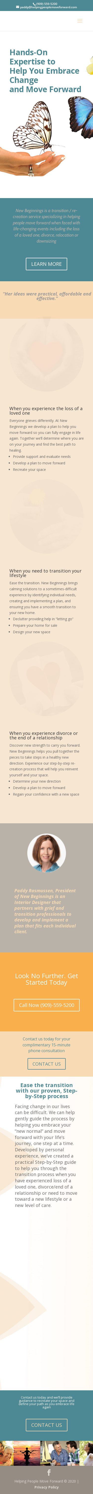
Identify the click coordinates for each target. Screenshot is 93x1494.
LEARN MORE (46, 264)
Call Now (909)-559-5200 (46, 1005)
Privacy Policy (46, 1487)
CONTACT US (46, 1064)
